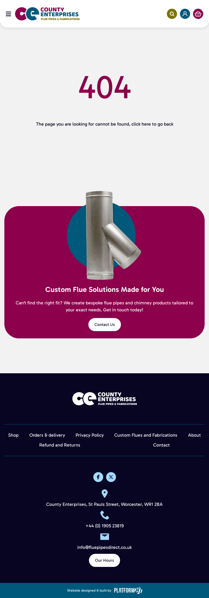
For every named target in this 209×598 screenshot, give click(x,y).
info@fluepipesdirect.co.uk (104, 547)
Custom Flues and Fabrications (145, 435)
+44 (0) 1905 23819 (104, 525)
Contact (161, 445)
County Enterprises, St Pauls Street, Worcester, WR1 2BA (104, 504)
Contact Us (104, 324)
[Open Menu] (8, 14)
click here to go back (152, 124)
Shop (13, 435)
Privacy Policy (90, 435)
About (194, 435)
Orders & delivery (47, 435)
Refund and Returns (59, 445)
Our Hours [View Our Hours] (104, 560)
